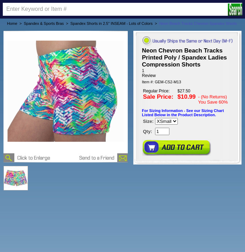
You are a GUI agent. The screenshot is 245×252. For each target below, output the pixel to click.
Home (12, 23)
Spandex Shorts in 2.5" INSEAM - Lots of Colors (111, 23)
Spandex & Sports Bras (44, 23)
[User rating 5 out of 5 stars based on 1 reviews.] (187, 73)
